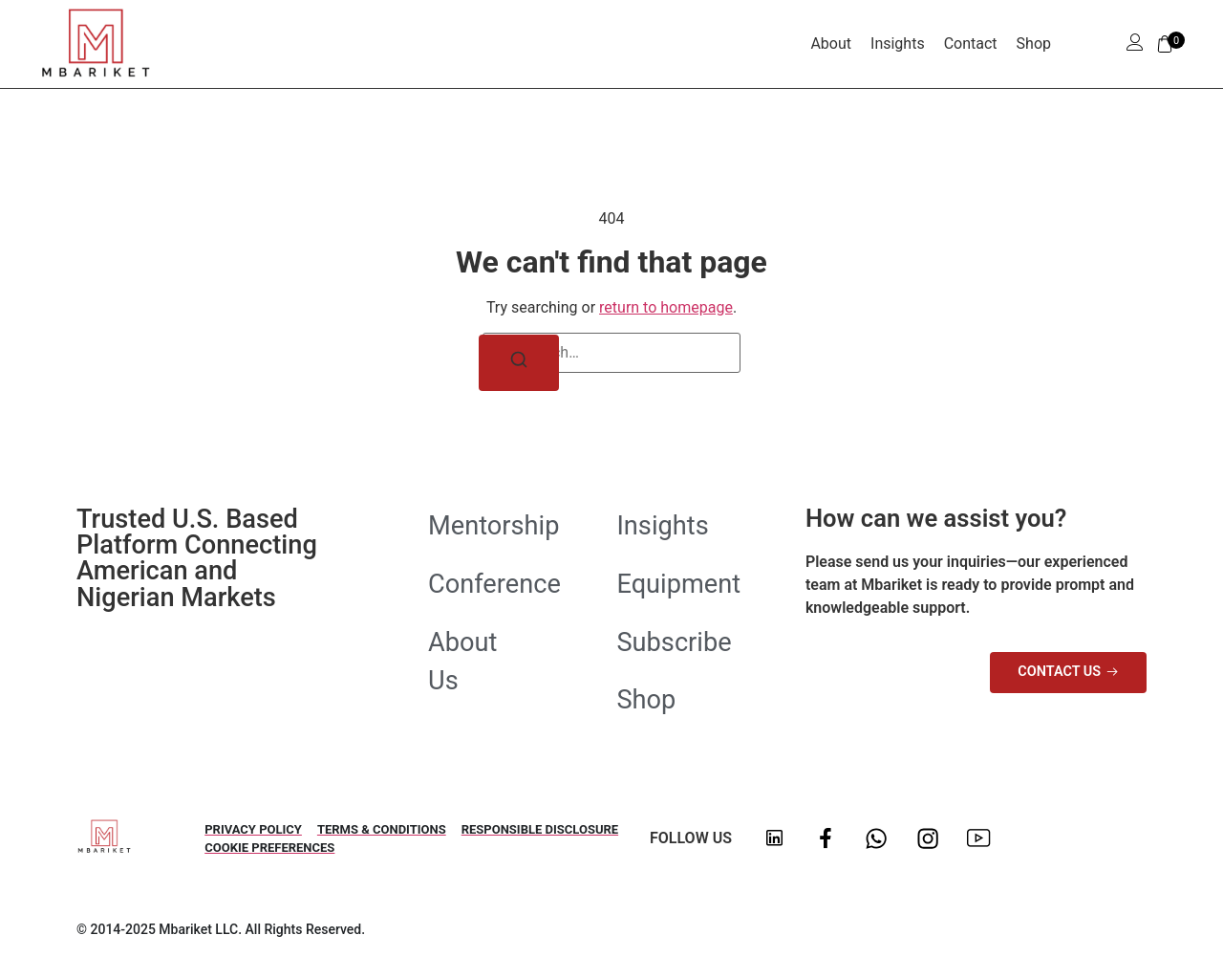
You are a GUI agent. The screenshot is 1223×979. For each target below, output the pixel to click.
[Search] (519, 363)
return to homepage (666, 307)
